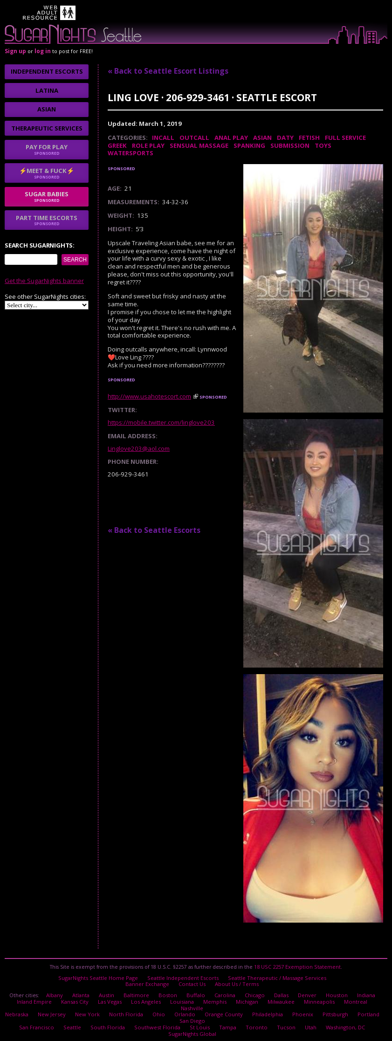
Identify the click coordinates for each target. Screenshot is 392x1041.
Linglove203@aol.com (139, 448)
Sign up (15, 51)
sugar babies (46, 196)
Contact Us (193, 981)
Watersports (130, 153)
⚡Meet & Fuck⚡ (46, 172)
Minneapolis (300, 996)
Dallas (279, 991)
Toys (323, 145)
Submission (289, 145)
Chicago (252, 991)
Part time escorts (46, 220)
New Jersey (52, 1002)
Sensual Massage (199, 145)
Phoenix (293, 1002)
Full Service (345, 137)
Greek (117, 145)
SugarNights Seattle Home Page (101, 975)
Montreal (335, 996)
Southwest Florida (144, 1013)
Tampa (211, 1013)
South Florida (98, 1013)
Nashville (367, 996)
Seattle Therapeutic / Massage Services (273, 975)
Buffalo (196, 991)
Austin (110, 991)
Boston (169, 991)
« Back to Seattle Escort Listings (168, 71)
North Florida (122, 1002)
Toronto (238, 1013)
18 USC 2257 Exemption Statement (297, 966)
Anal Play (231, 137)
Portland (356, 1002)
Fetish (309, 137)
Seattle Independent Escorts (183, 975)
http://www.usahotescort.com (149, 396)
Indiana (361, 991)
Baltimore (140, 991)
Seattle (63, 1013)
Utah (289, 1013)
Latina (46, 90)
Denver (304, 991)
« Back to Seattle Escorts (154, 530)
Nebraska (18, 1002)
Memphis (197, 996)
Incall (163, 137)
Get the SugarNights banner (44, 280)
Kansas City (63, 996)
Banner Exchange (149, 981)
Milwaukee (262, 996)
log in (42, 51)
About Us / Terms (235, 981)
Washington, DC (323, 1013)
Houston (332, 991)
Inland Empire (24, 996)
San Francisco (29, 1013)
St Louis (184, 1013)
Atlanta (85, 991)
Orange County (216, 1002)
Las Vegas (96, 996)
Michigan (229, 996)
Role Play (148, 145)
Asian (262, 137)
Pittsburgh (325, 1002)
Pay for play (46, 149)
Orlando (179, 1002)
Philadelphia (259, 1002)
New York (86, 1002)
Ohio (153, 1002)
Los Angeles (130, 996)
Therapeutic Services (47, 128)
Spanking (249, 145)
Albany (59, 991)
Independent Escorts (47, 71)
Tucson (265, 1013)
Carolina (224, 991)
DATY (285, 137)
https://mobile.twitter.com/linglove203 (161, 422)
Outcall (194, 137)
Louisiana (165, 996)
